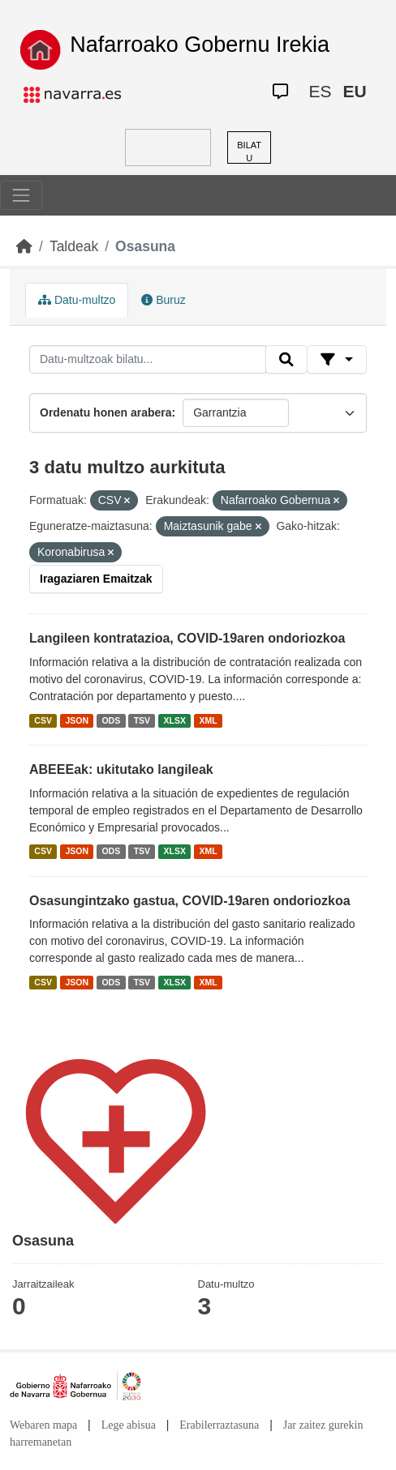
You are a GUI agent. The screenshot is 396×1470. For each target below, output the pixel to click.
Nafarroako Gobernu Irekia (199, 44)
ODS (110, 720)
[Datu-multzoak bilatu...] (147, 359)
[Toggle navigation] (21, 195)
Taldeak (74, 246)
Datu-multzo (76, 299)
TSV (142, 720)
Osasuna (145, 246)
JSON (76, 720)
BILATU (249, 152)
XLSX (175, 720)
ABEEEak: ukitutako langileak (121, 769)
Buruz (163, 299)
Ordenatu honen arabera (106, 412)
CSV (43, 720)
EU (355, 91)
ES (320, 91)
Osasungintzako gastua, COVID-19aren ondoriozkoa (190, 901)
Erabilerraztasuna (219, 1425)
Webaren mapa (43, 1425)
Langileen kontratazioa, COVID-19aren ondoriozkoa (187, 638)
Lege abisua (128, 1425)
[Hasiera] (24, 246)
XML (208, 720)
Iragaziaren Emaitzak (96, 578)
